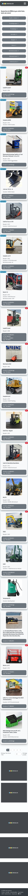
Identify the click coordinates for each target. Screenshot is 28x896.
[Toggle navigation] (25, 3)
